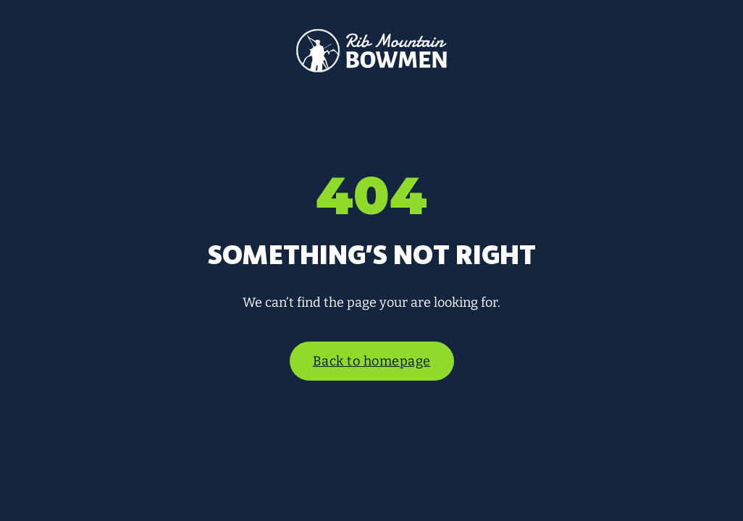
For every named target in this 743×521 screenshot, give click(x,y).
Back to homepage (372, 361)
